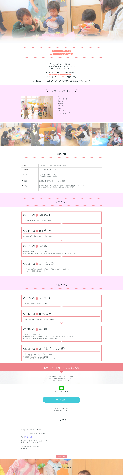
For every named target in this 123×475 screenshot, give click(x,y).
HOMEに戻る (61, 464)
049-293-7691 (28, 444)
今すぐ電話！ (61, 407)
